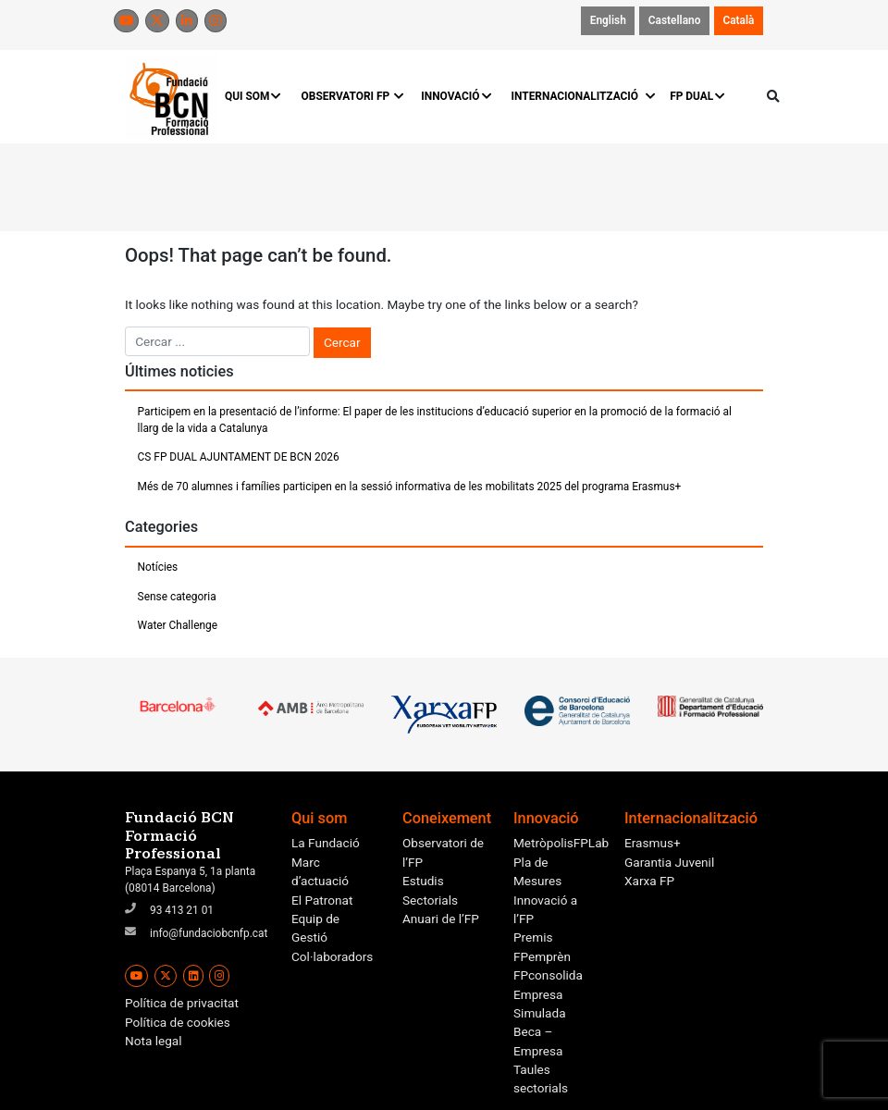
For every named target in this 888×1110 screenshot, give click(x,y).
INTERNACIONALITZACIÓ (581, 96)
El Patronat (321, 900)
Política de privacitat (182, 1002)
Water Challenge (177, 625)
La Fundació (325, 842)
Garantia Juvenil (669, 862)
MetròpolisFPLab (561, 842)
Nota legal (153, 1040)
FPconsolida (548, 975)
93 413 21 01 (182, 910)
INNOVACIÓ (456, 96)
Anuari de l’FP (440, 918)
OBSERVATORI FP (352, 96)
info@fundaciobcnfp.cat (208, 933)
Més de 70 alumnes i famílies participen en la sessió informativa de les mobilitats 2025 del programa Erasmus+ (410, 486)
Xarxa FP (649, 880)
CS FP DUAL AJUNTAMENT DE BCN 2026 (238, 456)
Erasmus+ (652, 842)
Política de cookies (177, 1022)
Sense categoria (177, 596)
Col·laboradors (332, 956)
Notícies (158, 567)
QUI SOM (253, 96)
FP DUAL (697, 96)
